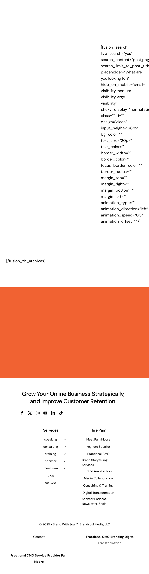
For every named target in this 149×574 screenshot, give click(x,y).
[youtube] (45, 413)
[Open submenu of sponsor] (64, 461)
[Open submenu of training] (64, 453)
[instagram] (38, 413)
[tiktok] (61, 413)
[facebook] (22, 413)
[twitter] (30, 413)
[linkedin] (53, 413)
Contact (39, 537)
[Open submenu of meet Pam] (64, 468)
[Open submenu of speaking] (64, 439)
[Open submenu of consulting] (64, 446)
